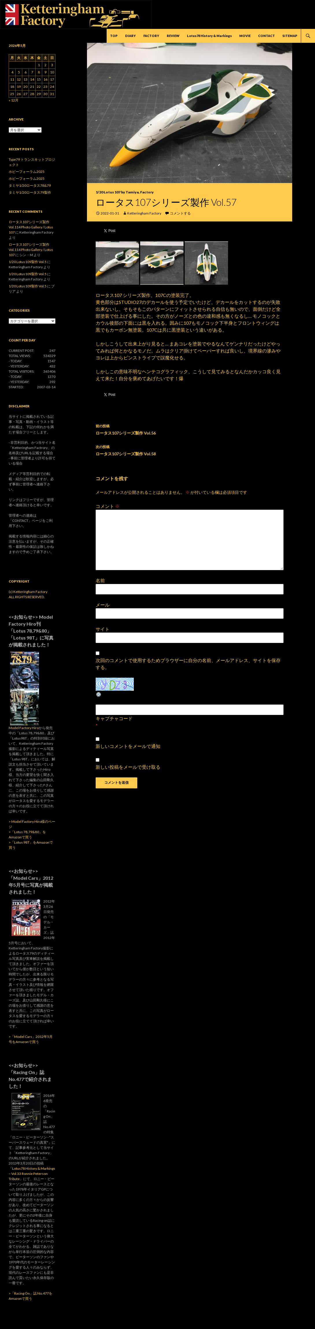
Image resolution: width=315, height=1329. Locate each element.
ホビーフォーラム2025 (27, 171)
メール (103, 604)
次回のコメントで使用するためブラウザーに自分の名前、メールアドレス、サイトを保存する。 (188, 663)
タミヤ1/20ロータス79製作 (30, 192)
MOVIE (245, 36)
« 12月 (13, 100)
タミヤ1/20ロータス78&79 (30, 185)
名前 (100, 580)
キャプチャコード (114, 718)
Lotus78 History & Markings (209, 36)
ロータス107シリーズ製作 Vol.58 (190, 449)
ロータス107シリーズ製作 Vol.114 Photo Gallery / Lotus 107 (31, 227)
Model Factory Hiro (24, 728)
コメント (108, 506)
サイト (103, 629)
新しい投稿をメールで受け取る (128, 767)
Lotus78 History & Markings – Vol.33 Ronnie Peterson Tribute (32, 1173)
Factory (147, 192)
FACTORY (151, 36)
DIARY (130, 36)
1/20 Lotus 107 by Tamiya (117, 192)
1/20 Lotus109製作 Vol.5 (28, 262)
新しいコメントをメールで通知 (128, 746)
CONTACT (266, 36)
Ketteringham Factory (144, 213)
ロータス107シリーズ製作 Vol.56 (190, 429)
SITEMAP (289, 36)
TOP (114, 36)
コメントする (180, 213)
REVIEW (173, 36)
